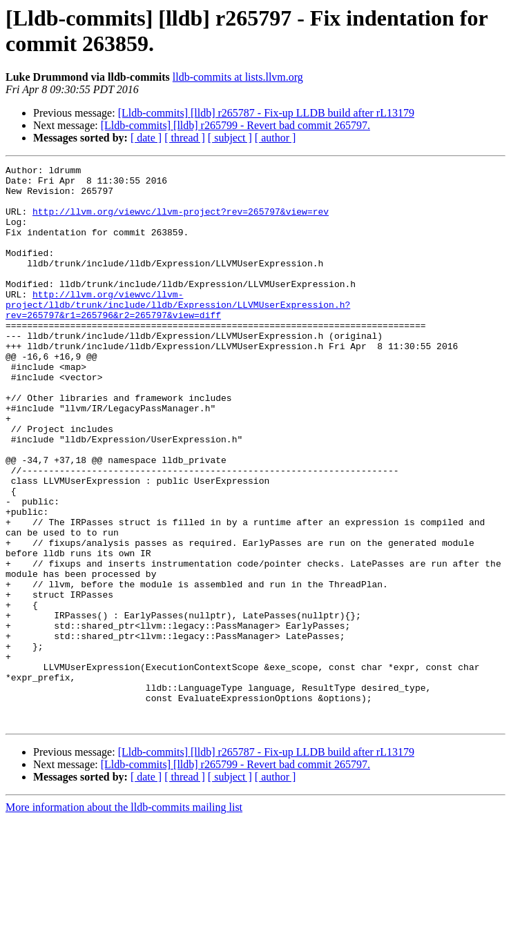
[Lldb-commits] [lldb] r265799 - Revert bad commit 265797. (235, 125)
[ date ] (146, 138)
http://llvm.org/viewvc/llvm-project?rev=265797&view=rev (180, 221)
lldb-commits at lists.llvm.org (238, 77)
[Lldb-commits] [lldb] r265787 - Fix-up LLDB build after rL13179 (266, 113)
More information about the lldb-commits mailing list (124, 919)
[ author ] (275, 138)
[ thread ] (184, 138)
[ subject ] (230, 138)
